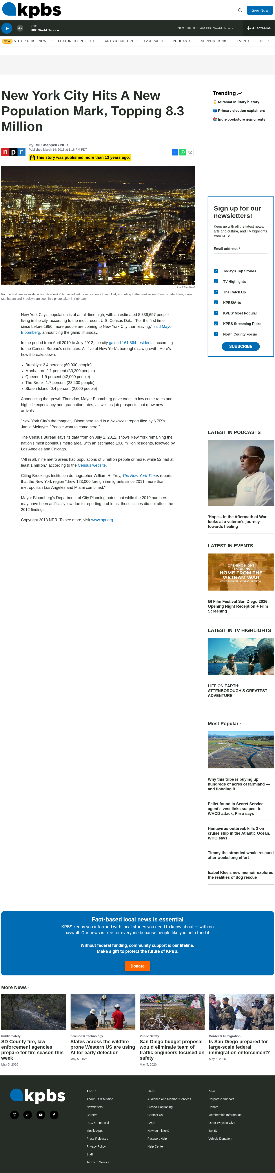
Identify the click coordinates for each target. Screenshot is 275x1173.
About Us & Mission (100, 1099)
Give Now (260, 11)
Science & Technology (87, 1036)
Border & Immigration (225, 1036)
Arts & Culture (119, 45)
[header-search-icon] (240, 12)
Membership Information (225, 1115)
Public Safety (11, 1036)
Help (264, 45)
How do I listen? (158, 1130)
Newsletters (95, 1107)
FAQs (151, 1123)
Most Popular (225, 723)
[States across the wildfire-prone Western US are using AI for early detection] (103, 1012)
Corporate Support (221, 1099)
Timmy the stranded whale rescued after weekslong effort (241, 855)
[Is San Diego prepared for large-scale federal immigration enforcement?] (241, 1012)
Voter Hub (24, 45)
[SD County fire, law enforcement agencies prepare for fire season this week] (33, 1012)
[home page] (30, 12)
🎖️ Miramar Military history (236, 102)
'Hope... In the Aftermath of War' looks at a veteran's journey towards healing (238, 522)
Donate (138, 966)
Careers (92, 1115)
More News (15, 987)
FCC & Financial (98, 1123)
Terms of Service (98, 1162)
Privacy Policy (96, 1146)
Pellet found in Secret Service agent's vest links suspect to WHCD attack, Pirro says (236, 809)
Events (244, 45)
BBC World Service (45, 34)
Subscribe (240, 346)
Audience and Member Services (169, 1099)
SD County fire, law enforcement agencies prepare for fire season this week (32, 1050)
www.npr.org (102, 520)
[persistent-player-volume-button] (20, 32)
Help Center (156, 1146)
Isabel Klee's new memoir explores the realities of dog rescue (240, 875)
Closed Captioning (160, 1107)
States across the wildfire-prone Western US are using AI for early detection (103, 1047)
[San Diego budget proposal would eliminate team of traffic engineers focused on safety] (172, 1012)
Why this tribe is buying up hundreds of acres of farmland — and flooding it (239, 784)
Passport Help (157, 1138)
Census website (92, 465)
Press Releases (97, 1138)
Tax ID (212, 1130)
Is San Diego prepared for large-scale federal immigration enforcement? (239, 1047)
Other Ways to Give (221, 1123)
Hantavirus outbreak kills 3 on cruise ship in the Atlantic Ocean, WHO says (239, 833)
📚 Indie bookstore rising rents (239, 119)
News (44, 45)
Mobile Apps (95, 1130)
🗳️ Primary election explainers (239, 110)
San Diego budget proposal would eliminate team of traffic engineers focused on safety (172, 1050)
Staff (90, 1154)
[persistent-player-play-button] (7, 32)
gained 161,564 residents (131, 343)
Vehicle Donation (219, 1138)
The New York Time (139, 475)
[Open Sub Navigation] (52, 45)
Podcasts (182, 45)
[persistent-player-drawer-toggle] (258, 32)
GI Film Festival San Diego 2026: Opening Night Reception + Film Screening (238, 606)
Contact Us (155, 1115)
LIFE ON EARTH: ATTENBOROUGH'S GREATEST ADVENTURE (238, 691)
